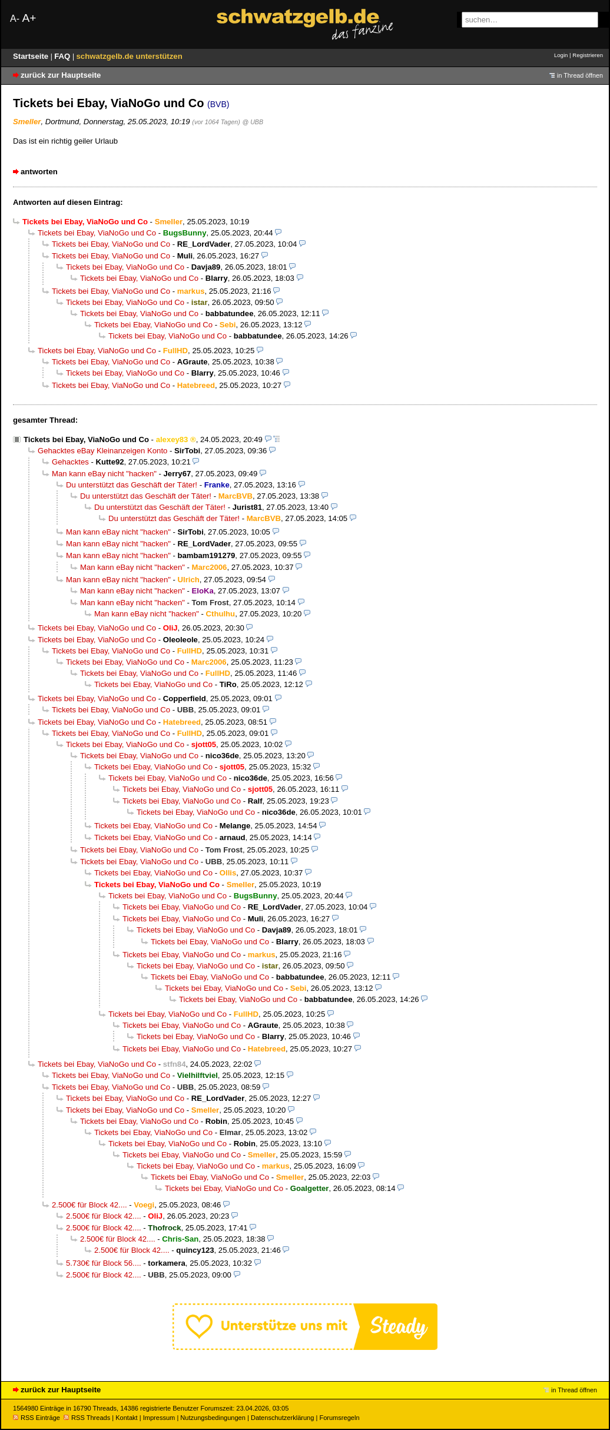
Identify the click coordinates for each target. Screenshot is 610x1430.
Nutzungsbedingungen (213, 1417)
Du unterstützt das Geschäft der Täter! (131, 484)
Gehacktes (70, 461)
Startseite (32, 56)
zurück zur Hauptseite (61, 75)
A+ (29, 18)
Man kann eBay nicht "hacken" (104, 473)
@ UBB (252, 121)
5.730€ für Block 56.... (103, 1263)
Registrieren (587, 55)
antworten (39, 171)
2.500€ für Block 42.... (89, 1204)
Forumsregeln (339, 1417)
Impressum (159, 1417)
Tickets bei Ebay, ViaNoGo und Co (97, 232)
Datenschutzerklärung (282, 1417)
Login (561, 55)
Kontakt (126, 1417)
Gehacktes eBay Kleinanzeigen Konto (102, 450)
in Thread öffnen (580, 75)
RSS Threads (87, 1417)
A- (14, 19)
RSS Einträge (36, 1417)
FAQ (63, 56)
